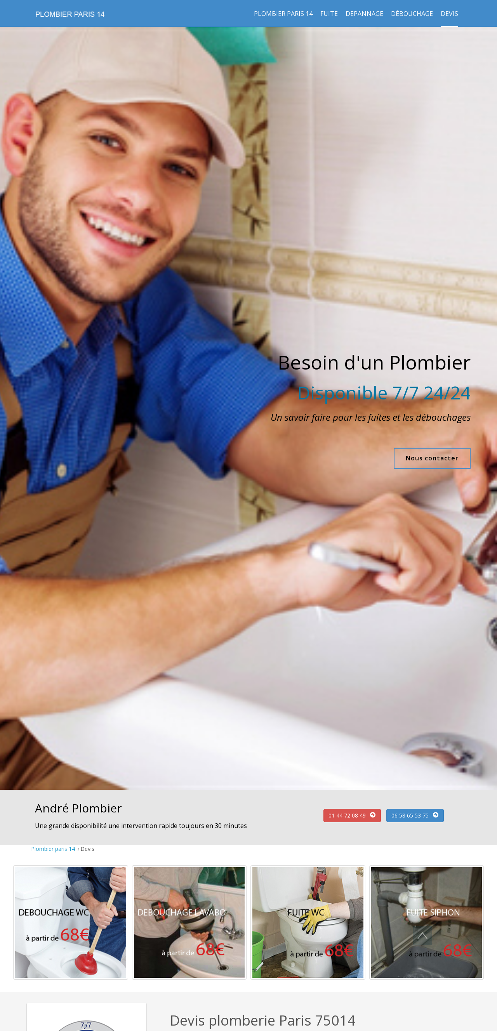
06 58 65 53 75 (410, 815)
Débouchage (412, 13)
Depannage (364, 13)
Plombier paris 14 (283, 13)
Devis (449, 13)
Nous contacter (429, 458)
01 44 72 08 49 (347, 815)
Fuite (329, 13)
